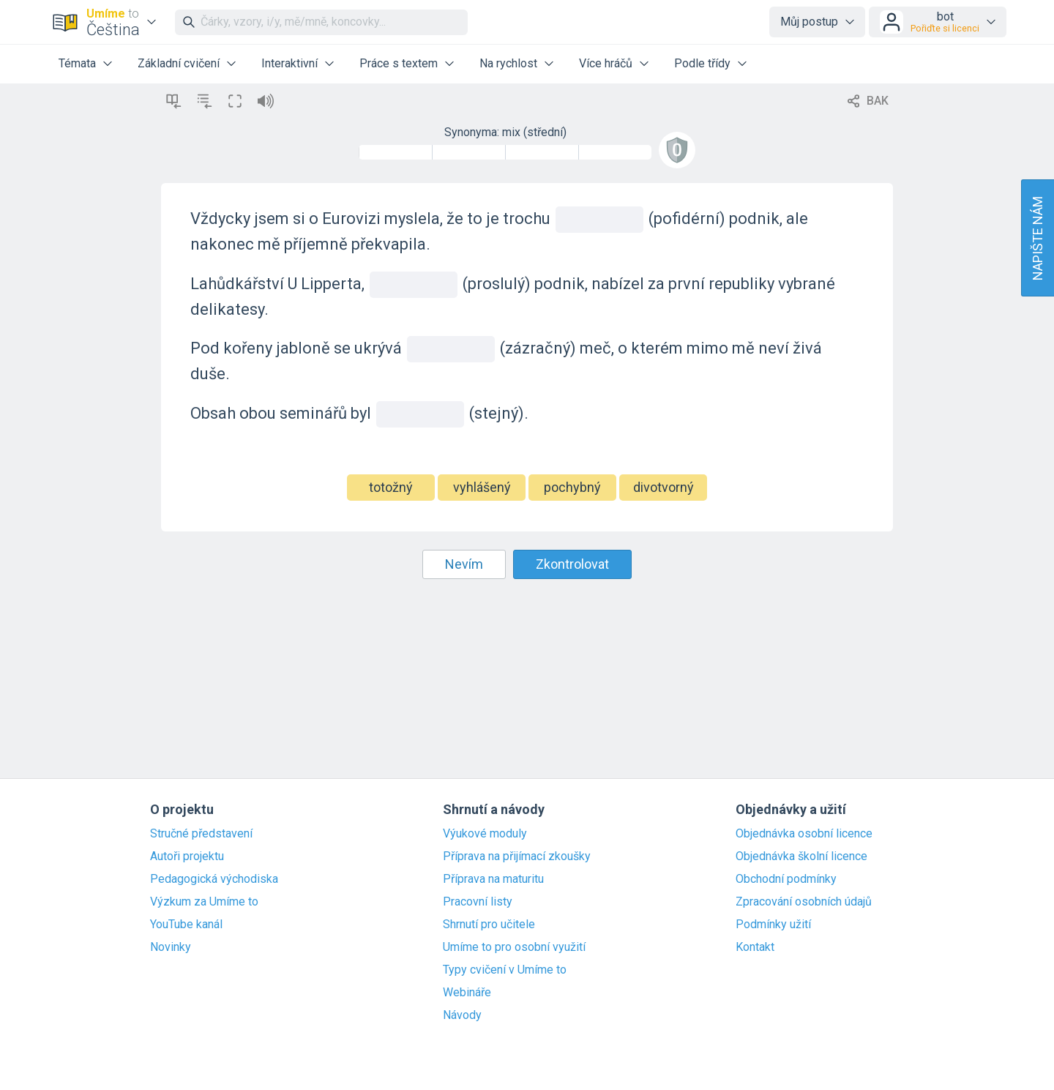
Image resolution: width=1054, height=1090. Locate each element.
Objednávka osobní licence (804, 833)
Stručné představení (201, 833)
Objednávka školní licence (801, 856)
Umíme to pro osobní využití (514, 947)
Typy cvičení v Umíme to (505, 970)
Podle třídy (702, 63)
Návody (462, 1015)
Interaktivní (289, 63)
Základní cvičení (179, 63)
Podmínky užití (773, 924)
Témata (77, 63)
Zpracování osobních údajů (804, 901)
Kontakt (755, 947)
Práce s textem (398, 63)
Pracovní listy (477, 901)
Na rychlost (508, 63)
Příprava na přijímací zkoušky (517, 856)
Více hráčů (605, 63)
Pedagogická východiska (214, 879)
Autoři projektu (187, 856)
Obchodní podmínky (786, 879)
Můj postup (809, 22)
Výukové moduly (485, 833)
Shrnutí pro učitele (489, 924)
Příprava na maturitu (493, 879)
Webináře (467, 992)
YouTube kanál (186, 924)
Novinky (170, 947)
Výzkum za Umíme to (204, 901)
